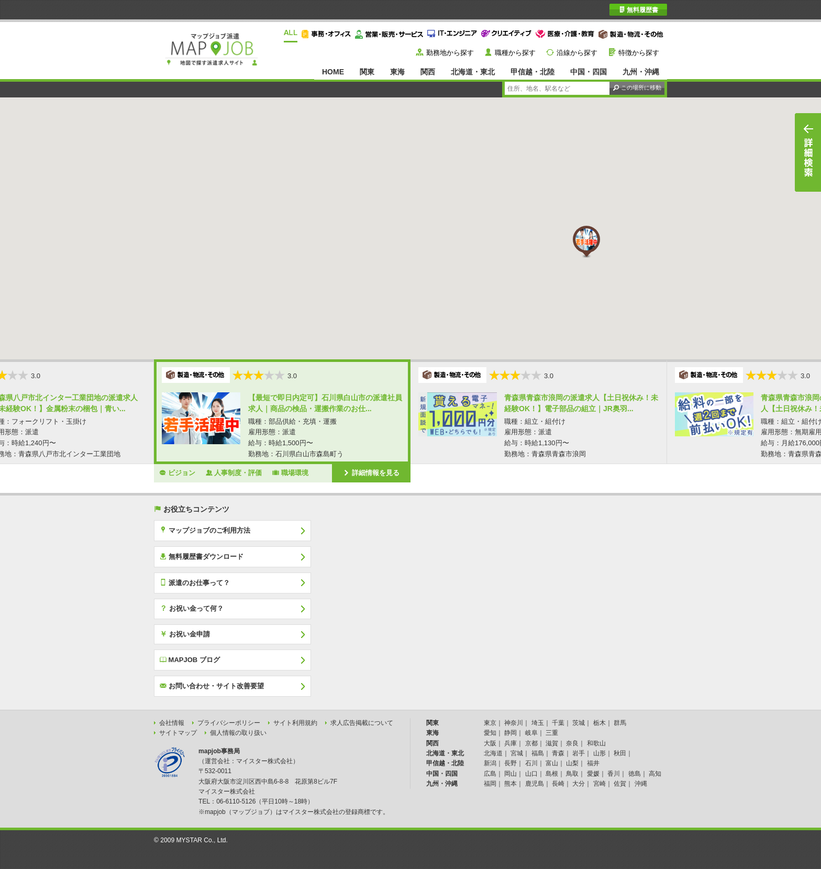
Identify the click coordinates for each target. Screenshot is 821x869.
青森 (558, 753)
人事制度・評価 (234, 472)
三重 (552, 732)
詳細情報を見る (371, 472)
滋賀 (552, 743)
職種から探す (515, 53)
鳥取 (572, 773)
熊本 (510, 783)
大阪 (490, 743)
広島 (490, 773)
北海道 (493, 753)
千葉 (558, 723)
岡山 (510, 773)
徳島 (634, 773)
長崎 (558, 783)
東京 (490, 723)
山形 (599, 753)
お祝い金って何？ (192, 608)
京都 (531, 743)
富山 (552, 763)
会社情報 (171, 723)
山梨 (572, 763)
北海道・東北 (473, 72)
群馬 (620, 723)
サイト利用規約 (295, 723)
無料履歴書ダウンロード (201, 556)
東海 (397, 72)
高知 (655, 773)
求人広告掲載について (361, 723)
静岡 (510, 732)
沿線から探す (577, 53)
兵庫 (510, 743)
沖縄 (641, 783)
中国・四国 (588, 72)
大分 (578, 783)
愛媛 (593, 773)
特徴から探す (638, 53)
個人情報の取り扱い (238, 732)
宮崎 (599, 783)
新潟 (490, 763)
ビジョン (177, 472)
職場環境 (290, 472)
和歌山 (596, 743)
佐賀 (620, 783)
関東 (367, 72)
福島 (537, 753)
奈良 (572, 743)
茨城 (578, 723)
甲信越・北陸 (532, 72)
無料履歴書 (638, 10)
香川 (613, 773)
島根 (552, 773)
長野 (510, 763)
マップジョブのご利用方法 (205, 530)
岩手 (578, 753)
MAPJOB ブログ (190, 659)
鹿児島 (534, 783)
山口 (531, 773)
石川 (531, 763)
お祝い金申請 (185, 634)
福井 (593, 763)
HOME (333, 72)
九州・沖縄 (641, 72)
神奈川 (513, 723)
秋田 (620, 753)
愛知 (490, 732)
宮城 (517, 753)
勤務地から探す (450, 53)
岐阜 (531, 732)
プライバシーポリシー (228, 723)
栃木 (599, 723)
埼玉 (537, 723)
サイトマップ (178, 732)
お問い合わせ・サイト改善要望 (212, 685)
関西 (427, 72)
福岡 (490, 783)
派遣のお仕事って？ (195, 582)
